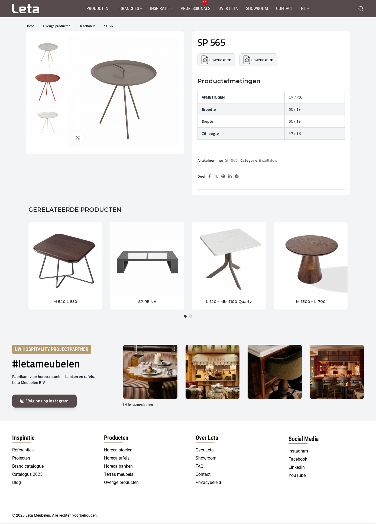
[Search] (361, 8)
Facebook (298, 459)
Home (30, 25)
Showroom (206, 458)
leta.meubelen (140, 404)
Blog (16, 482)
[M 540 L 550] (65, 259)
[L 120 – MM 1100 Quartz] (229, 259)
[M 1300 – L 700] (311, 259)
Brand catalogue (28, 466)
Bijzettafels (87, 25)
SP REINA (147, 301)
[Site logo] (25, 8)
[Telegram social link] (236, 176)
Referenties (23, 450)
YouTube (297, 475)
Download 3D (258, 60)
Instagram (298, 451)
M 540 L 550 (65, 301)
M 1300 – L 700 (311, 301)
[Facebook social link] (209, 176)
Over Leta (205, 450)
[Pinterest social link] (223, 176)
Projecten (21, 458)
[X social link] (216, 176)
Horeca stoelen (118, 450)
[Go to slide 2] (190, 316)
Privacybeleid (208, 482)
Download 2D (216, 60)
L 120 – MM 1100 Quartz (229, 301)
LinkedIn (297, 467)
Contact (203, 474)
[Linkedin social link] (230, 176)
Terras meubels (118, 474)
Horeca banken (118, 466)
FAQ (199, 466)
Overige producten (57, 25)
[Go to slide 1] (185, 316)
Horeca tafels (116, 458)
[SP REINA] (147, 259)
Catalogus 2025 (27, 474)
